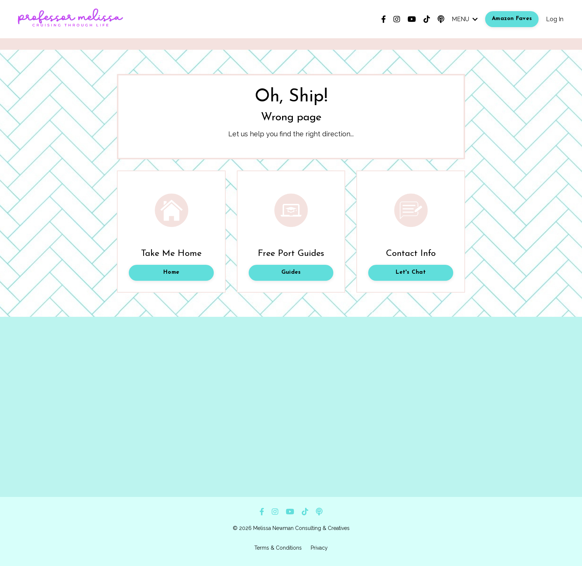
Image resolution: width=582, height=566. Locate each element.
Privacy (319, 548)
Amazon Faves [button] (512, 19)
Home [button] (171, 272)
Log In (554, 19)
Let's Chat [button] (411, 272)
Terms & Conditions (278, 548)
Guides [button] (291, 272)
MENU (465, 19)
